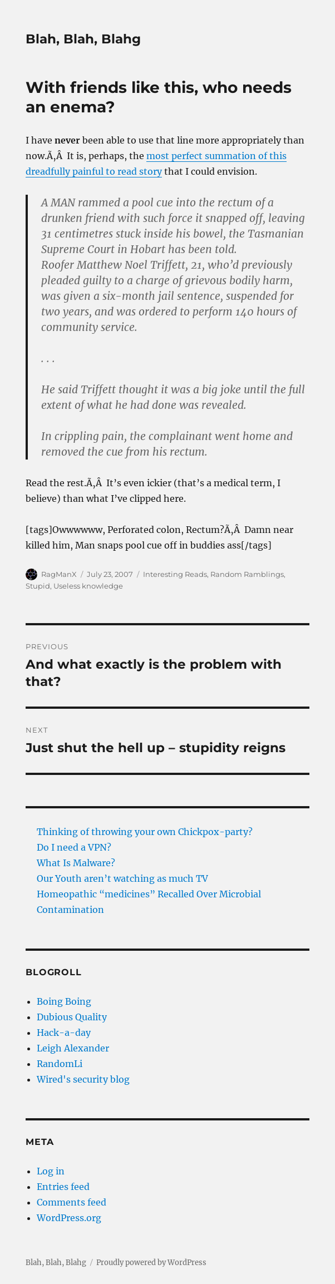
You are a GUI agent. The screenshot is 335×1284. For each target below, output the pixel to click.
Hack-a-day (64, 1032)
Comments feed (71, 1202)
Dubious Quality (72, 1017)
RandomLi (59, 1063)
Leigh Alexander (73, 1048)
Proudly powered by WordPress (151, 1262)
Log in (51, 1171)
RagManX (59, 574)
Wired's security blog (83, 1079)
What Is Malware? (76, 862)
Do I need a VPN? (74, 847)
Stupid (38, 585)
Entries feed (63, 1186)
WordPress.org (69, 1217)
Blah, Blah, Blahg (83, 39)
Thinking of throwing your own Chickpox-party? (145, 831)
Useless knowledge (88, 585)
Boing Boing (64, 1001)
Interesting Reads (175, 574)
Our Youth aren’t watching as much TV (122, 878)
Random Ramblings (247, 574)
